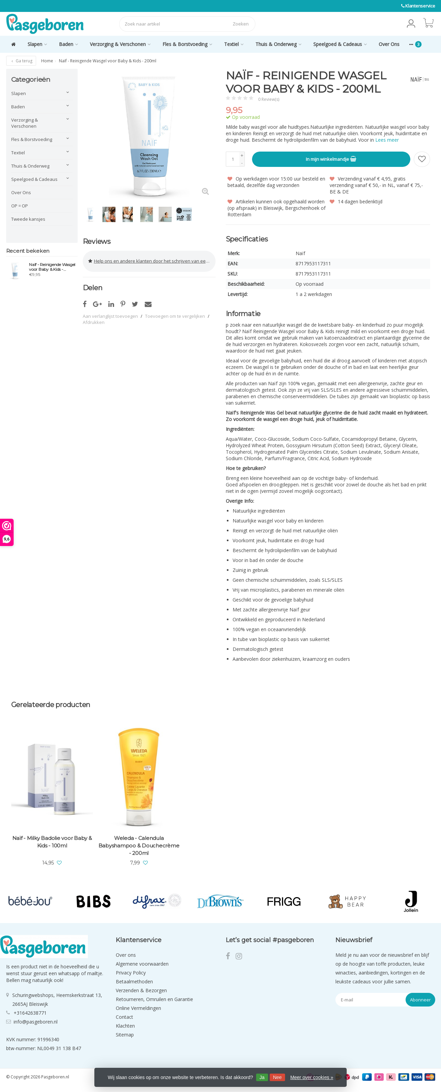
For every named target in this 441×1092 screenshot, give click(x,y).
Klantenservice (420, 6)
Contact (124, 1016)
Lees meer (387, 140)
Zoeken (241, 24)
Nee (277, 1077)
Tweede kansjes (28, 219)
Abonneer (420, 999)
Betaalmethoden (134, 981)
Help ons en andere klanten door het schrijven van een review (152, 259)
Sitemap (125, 1034)
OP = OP (19, 206)
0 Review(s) (268, 99)
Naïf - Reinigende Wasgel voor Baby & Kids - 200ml (52, 267)
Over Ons (389, 44)
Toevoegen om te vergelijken (175, 313)
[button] (411, 24)
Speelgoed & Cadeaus (340, 44)
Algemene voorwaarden (142, 963)
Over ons (126, 954)
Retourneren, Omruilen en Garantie (154, 999)
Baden (68, 44)
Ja (262, 1077)
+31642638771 (30, 1012)
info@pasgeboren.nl (36, 1021)
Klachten (125, 1025)
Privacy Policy (131, 972)
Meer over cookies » (311, 1077)
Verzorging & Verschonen (120, 44)
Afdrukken (94, 319)
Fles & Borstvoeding (187, 44)
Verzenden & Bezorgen (141, 990)
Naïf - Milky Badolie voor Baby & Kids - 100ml (52, 841)
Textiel (233, 44)
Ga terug (21, 61)
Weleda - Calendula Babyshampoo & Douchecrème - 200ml (138, 845)
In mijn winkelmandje (331, 158)
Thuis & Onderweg (278, 44)
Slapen (37, 44)
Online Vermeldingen (138, 1007)
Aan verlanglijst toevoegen (110, 313)
